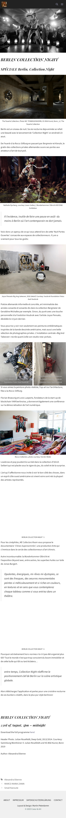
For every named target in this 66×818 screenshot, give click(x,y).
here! (32, 732)
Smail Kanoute (11, 787)
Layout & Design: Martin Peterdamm (33, 805)
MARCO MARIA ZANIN (14, 783)
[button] (56, 4)
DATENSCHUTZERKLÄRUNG (38, 800)
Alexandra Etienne (13, 779)
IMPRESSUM (18, 800)
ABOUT (7, 800)
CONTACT (58, 800)
